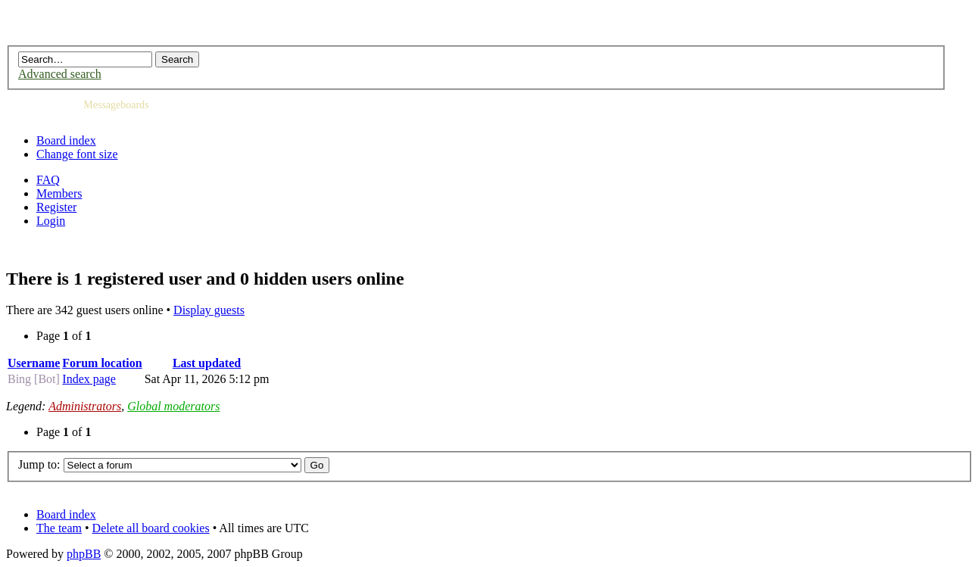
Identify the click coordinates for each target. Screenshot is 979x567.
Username (34, 363)
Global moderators (173, 406)
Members (59, 193)
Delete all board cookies (151, 528)
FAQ (48, 179)
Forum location (102, 363)
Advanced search (59, 73)
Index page (89, 378)
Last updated (207, 363)
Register (56, 207)
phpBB (84, 553)
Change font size (77, 154)
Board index (66, 140)
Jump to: (39, 464)
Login (50, 220)
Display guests (209, 310)
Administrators (84, 406)
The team (59, 528)
